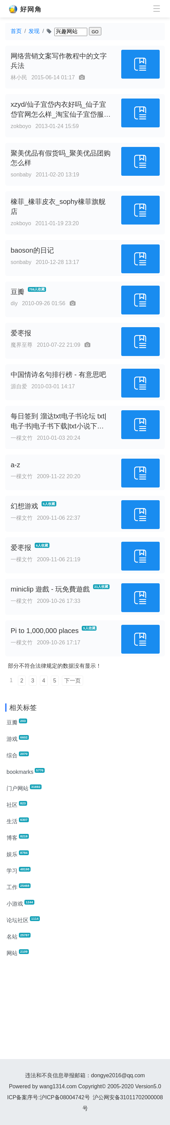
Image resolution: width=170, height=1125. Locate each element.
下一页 (72, 681)
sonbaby (21, 174)
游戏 (18, 738)
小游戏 (20, 903)
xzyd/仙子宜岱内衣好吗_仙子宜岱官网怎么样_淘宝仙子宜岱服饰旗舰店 (61, 114)
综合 (18, 754)
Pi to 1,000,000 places (45, 630)
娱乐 (18, 853)
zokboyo (21, 126)
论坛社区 (23, 919)
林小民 (19, 77)
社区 (17, 804)
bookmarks (26, 771)
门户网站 (24, 787)
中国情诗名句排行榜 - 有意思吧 (58, 374)
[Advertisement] (85, 1011)
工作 (19, 886)
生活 (18, 820)
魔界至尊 (22, 345)
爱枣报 (21, 333)
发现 (34, 31)
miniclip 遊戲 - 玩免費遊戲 (50, 589)
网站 (18, 952)
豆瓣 (17, 292)
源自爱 (19, 386)
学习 (19, 870)
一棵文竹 (22, 438)
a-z (15, 465)
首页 (16, 31)
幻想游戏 (24, 506)
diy (14, 303)
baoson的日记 (32, 250)
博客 (18, 837)
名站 (19, 936)
